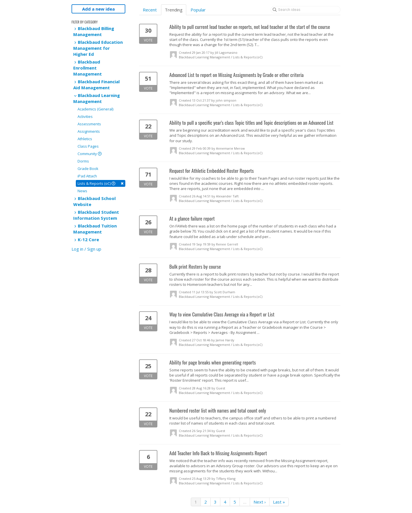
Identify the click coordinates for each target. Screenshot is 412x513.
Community (90, 153)
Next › (259, 502)
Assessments (89, 123)
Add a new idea (98, 9)
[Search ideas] (305, 9)
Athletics (85, 138)
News (82, 190)
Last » (279, 502)
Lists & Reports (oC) (101, 183)
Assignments (89, 131)
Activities (85, 116)
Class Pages (88, 146)
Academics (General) (95, 109)
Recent (150, 10)
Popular (198, 10)
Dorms (83, 161)
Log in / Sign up (86, 249)
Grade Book (88, 168)
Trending (174, 10)
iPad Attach (87, 176)
